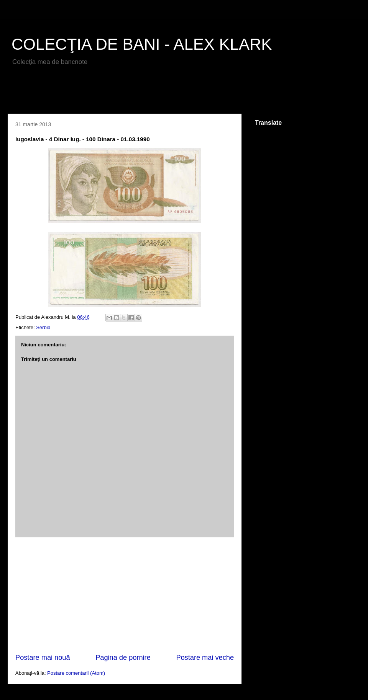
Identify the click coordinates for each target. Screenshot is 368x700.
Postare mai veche (205, 657)
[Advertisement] (97, 92)
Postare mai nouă (42, 657)
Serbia (43, 327)
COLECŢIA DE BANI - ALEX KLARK (142, 44)
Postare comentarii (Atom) (76, 673)
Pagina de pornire (123, 657)
